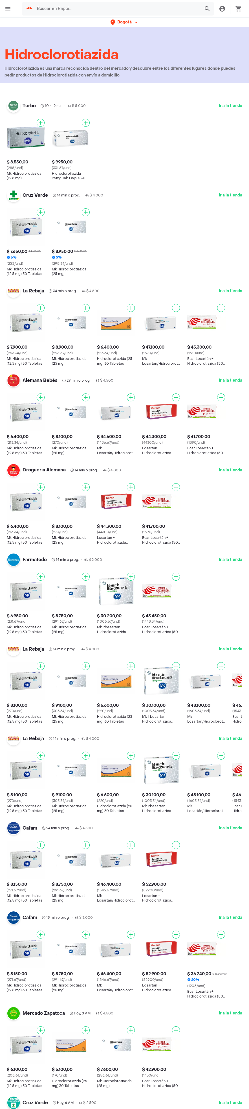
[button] (124, 22)
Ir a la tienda (230, 105)
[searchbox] (117, 9)
